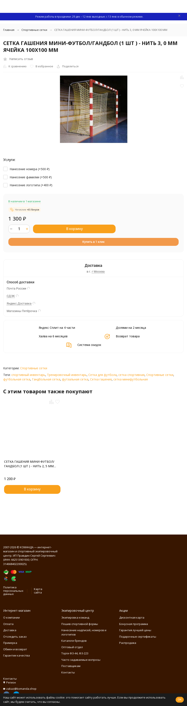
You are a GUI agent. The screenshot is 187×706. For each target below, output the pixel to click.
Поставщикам (70, 666)
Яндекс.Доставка (19, 303)
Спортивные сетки (34, 30)
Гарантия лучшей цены (135, 630)
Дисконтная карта (131, 617)
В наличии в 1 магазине (24, 201)
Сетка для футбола (102, 375)
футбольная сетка (16, 379)
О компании (11, 617)
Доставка (9, 630)
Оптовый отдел (72, 647)
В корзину (74, 228)
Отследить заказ (15, 636)
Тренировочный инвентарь (67, 375)
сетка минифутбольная (130, 379)
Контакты (68, 672)
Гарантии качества (16, 655)
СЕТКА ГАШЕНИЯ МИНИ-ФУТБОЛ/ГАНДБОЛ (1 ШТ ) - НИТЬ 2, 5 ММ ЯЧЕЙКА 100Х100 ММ (29, 464)
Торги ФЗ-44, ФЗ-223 (74, 653)
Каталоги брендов (74, 641)
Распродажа (127, 643)
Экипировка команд (75, 617)
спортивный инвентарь (28, 375)
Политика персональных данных (13, 590)
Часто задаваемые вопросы (80, 660)
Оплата (8, 624)
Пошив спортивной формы (79, 624)
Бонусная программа (133, 624)
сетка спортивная (131, 375)
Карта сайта (38, 590)
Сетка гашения (101, 379)
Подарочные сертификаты (137, 636)
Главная (8, 30)
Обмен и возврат (15, 649)
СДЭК (11, 296)
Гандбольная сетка (46, 379)
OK (180, 699)
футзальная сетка (75, 379)
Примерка (10, 643)
